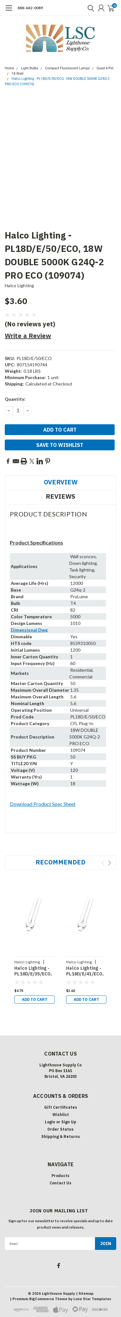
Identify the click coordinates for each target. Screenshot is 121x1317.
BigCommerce (41, 1299)
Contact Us (60, 1183)
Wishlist (60, 1114)
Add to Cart (34, 999)
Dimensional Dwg (29, 630)
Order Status (60, 1129)
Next (109, 863)
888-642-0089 (30, 7)
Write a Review (28, 335)
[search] (89, 8)
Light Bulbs (29, 68)
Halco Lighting (19, 285)
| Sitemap (84, 1293)
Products (60, 1175)
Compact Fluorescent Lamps (67, 68)
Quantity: (15, 399)
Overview (60, 482)
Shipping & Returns (60, 1136)
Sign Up (68, 1121)
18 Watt (17, 74)
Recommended (60, 862)
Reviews (60, 496)
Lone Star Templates (92, 1299)
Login (50, 1121)
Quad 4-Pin (105, 68)
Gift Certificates (60, 1107)
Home (9, 68)
